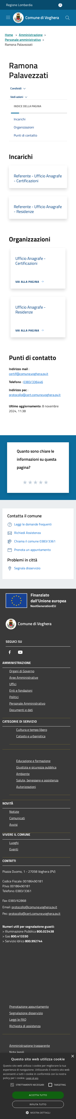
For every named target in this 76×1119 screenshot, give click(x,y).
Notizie (14, 811)
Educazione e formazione (33, 760)
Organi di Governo (21, 671)
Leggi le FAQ (17, 1019)
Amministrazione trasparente (29, 1045)
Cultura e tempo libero (31, 729)
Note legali (16, 1052)
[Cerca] (67, 17)
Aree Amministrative (23, 677)
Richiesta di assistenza (25, 1026)
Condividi (18, 88)
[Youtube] (20, 652)
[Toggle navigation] (8, 17)
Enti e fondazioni (20, 690)
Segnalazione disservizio (26, 1013)
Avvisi (13, 824)
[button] (38, 1113)
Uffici (12, 684)
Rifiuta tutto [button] (38, 1104)
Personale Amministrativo (27, 703)
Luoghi (14, 842)
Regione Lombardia (19, 4)
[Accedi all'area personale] (60, 5)
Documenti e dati (21, 709)
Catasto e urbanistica (30, 736)
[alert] (38, 1086)
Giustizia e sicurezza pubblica (36, 767)
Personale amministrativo (23, 39)
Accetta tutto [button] (38, 1095)
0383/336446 (33, 381)
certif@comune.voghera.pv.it (28, 373)
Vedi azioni (19, 97)
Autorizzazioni (26, 786)
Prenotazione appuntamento (29, 1006)
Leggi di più (32, 1078)
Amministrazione (31, 34)
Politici (14, 696)
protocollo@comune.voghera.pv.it (34, 907)
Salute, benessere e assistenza (37, 780)
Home (9, 34)
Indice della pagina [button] (27, 106)
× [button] (72, 1056)
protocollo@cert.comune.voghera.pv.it (35, 394)
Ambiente (23, 773)
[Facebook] (10, 652)
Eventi (13, 849)
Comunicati (17, 818)
